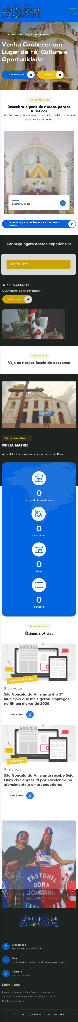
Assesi (26, 1014)
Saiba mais (22, 299)
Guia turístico (21, 74)
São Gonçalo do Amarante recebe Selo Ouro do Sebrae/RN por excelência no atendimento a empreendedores (39, 782)
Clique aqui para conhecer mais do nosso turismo (42, 224)
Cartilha (53, 74)
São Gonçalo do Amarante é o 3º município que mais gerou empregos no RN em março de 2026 (36, 701)
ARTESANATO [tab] (17, 264)
